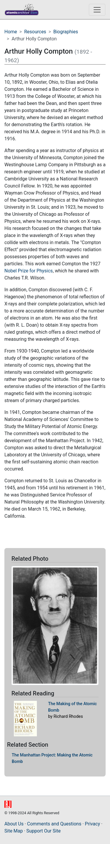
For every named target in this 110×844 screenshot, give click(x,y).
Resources (35, 31)
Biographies (65, 31)
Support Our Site (43, 831)
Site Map (13, 831)
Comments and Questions (54, 824)
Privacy (92, 824)
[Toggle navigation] (97, 10)
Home (10, 31)
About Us (13, 824)
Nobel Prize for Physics (28, 271)
